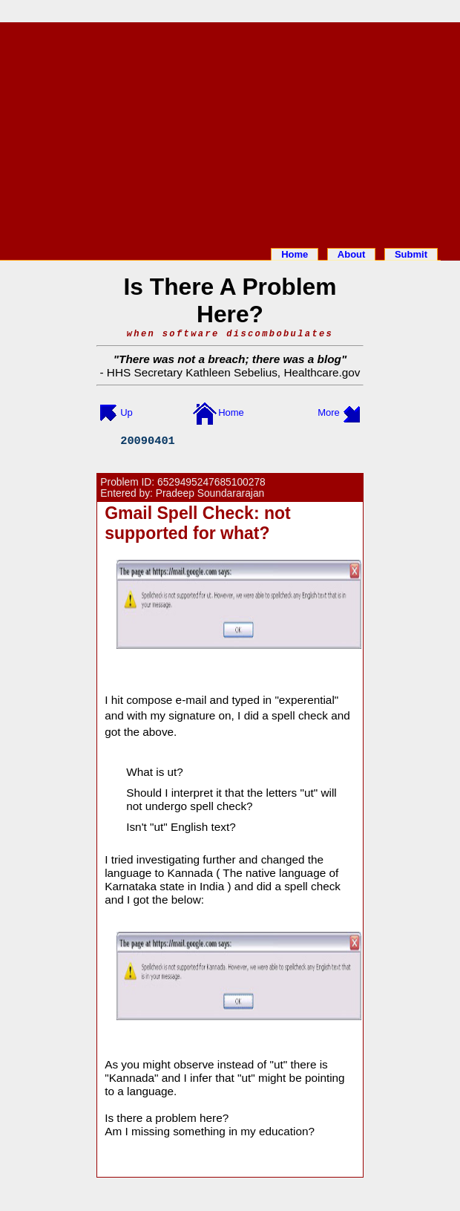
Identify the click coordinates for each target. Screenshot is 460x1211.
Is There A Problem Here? (229, 300)
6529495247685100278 (211, 482)
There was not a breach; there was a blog (230, 359)
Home (294, 254)
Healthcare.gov (321, 372)
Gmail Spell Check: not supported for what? (198, 523)
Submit (411, 254)
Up (126, 412)
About (352, 254)
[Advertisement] (230, 132)
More (329, 412)
